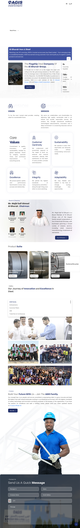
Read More (14, 30)
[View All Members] (40, 221)
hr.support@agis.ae (15, 405)
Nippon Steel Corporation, (42, 82)
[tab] (12, 302)
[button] (9, 501)
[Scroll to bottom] (76, 524)
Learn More (29, 87)
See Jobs (13, 410)
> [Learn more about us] (68, 59)
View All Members (62, 237)
